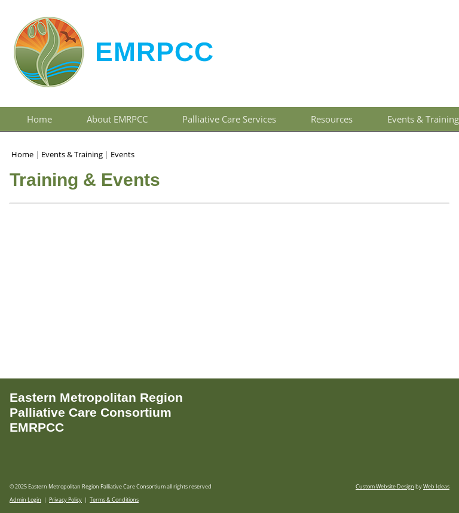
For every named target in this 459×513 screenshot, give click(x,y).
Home (39, 119)
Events (122, 154)
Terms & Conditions (114, 499)
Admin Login (25, 499)
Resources (332, 119)
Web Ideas (436, 486)
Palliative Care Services (229, 119)
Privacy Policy (65, 499)
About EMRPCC (117, 119)
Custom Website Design (385, 486)
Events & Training (72, 154)
